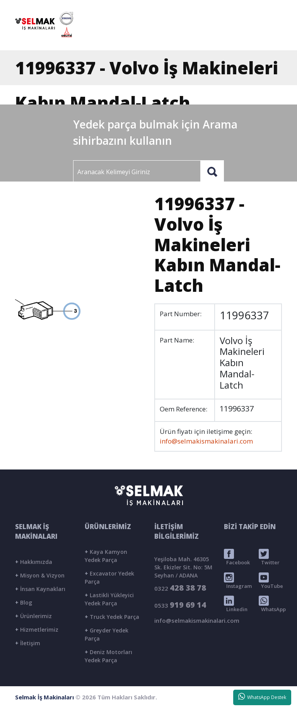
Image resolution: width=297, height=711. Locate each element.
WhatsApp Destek (262, 696)
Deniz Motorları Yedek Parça (108, 656)
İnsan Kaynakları (40, 589)
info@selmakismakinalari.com (202, 8)
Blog (23, 602)
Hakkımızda (33, 561)
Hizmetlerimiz (36, 629)
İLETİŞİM (258, 36)
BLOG (226, 36)
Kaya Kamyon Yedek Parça (106, 556)
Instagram (238, 580)
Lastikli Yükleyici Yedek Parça (109, 599)
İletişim (27, 643)
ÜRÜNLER (193, 36)
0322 (180, 588)
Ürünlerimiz (33, 616)
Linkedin (236, 604)
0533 (180, 605)
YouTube (271, 580)
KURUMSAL (153, 36)
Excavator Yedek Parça (109, 577)
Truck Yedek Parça (112, 616)
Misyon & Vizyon (40, 575)
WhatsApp (272, 604)
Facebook (237, 557)
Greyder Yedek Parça (106, 634)
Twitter (269, 557)
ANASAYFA (110, 36)
